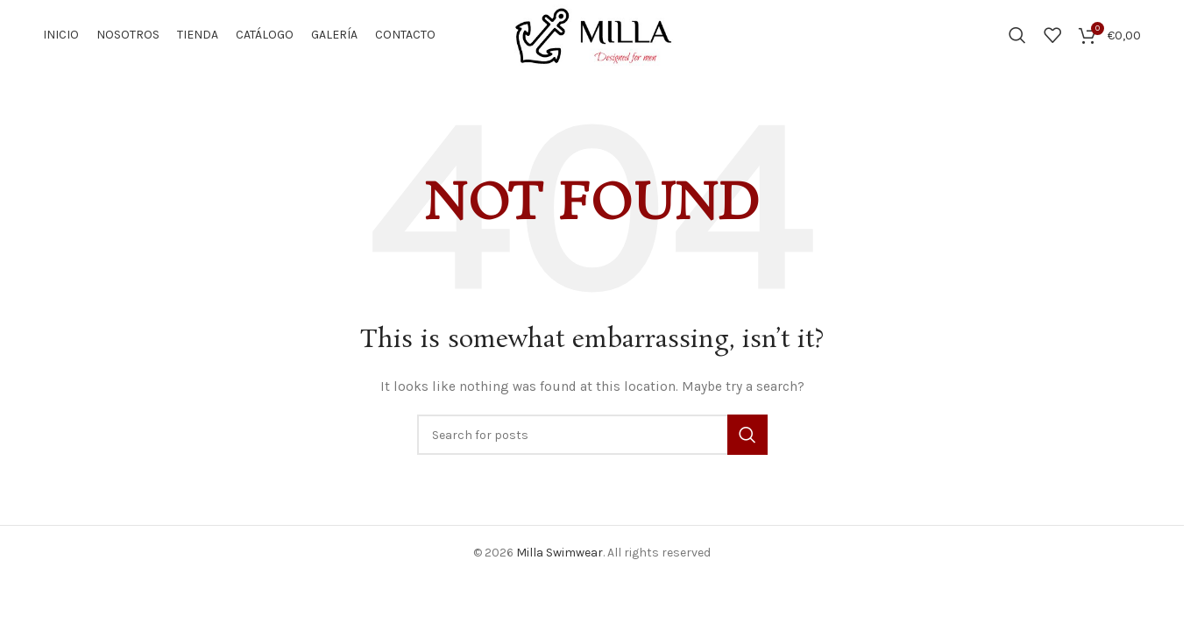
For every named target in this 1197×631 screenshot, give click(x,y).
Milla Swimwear (559, 552)
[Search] (1017, 35)
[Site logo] (592, 33)
